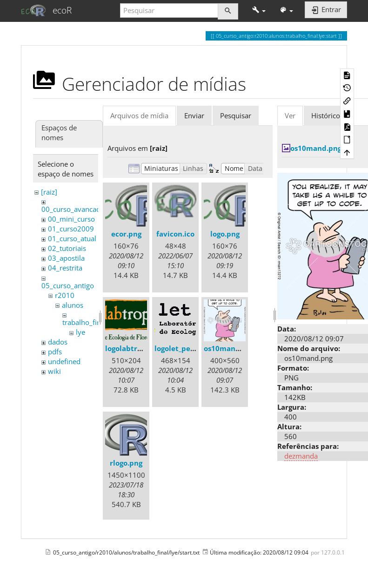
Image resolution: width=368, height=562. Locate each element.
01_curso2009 (71, 228)
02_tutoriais (67, 248)
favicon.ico (175, 233)
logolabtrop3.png (135, 348)
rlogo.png (126, 462)
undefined (64, 361)
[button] (259, 10)
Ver (290, 115)
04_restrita (65, 267)
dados (57, 341)
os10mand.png (229, 348)
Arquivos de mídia (139, 115)
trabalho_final (84, 322)
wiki (54, 371)
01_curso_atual (72, 238)
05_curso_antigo (67, 285)
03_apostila (66, 258)
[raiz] (49, 191)
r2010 (64, 295)
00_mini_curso (71, 218)
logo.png (225, 233)
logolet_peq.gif (180, 348)
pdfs (55, 351)
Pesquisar (235, 115)
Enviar (194, 115)
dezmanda (301, 455)
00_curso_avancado (73, 209)
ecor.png (126, 233)
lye (80, 332)
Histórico (325, 115)
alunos (72, 305)
